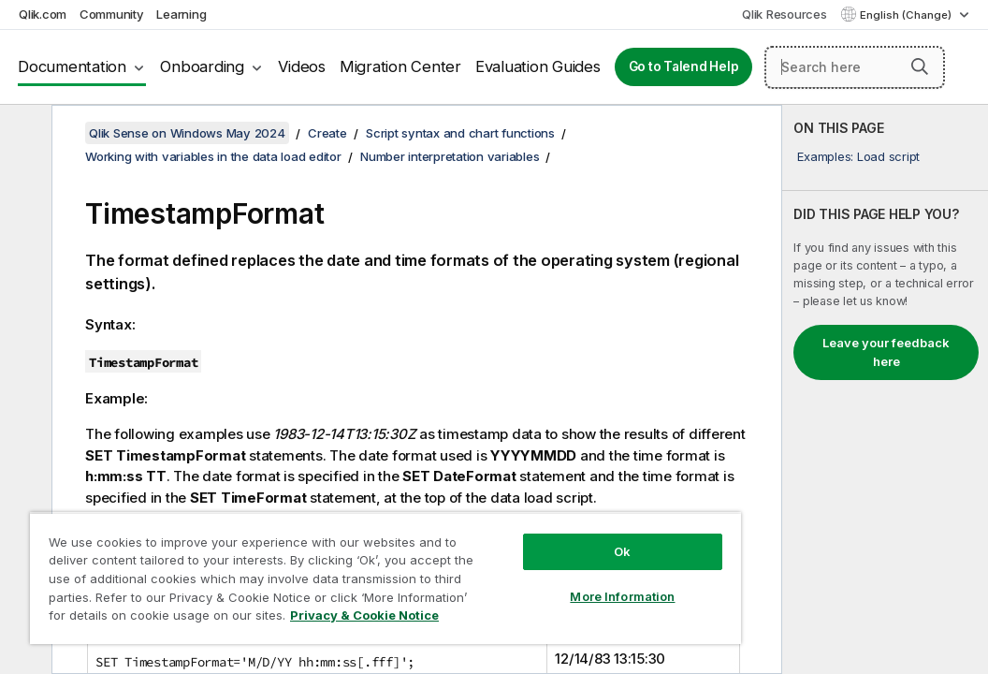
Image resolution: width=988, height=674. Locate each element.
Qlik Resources (784, 14)
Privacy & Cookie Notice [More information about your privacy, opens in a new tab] (157, 618)
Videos (302, 66)
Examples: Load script (858, 156)
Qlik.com (42, 14)
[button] (920, 66)
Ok (505, 518)
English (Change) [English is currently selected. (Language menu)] (907, 15)
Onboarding (202, 66)
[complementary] (885, 389)
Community (112, 14)
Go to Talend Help (684, 66)
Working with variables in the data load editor (213, 156)
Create (327, 132)
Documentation (72, 66)
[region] (316, 561)
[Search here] (854, 67)
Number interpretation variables (449, 156)
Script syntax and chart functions (460, 132)
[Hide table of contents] (23, 134)
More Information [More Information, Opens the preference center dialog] (505, 563)
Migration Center (400, 66)
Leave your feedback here (886, 352)
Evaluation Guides (538, 66)
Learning (181, 14)
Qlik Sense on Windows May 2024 (187, 132)
